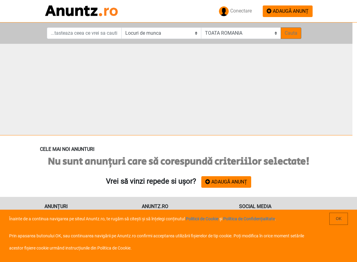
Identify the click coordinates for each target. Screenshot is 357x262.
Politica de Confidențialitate (249, 218)
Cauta (291, 33)
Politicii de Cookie (202, 218)
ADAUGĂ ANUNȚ (288, 11)
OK (338, 218)
